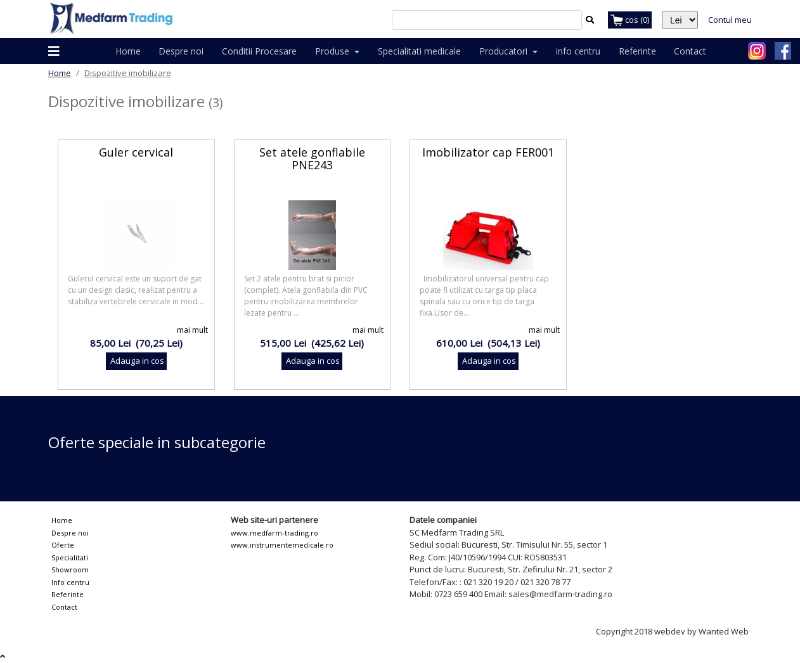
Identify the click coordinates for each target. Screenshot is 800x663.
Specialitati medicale (419, 51)
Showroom (70, 569)
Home (128, 51)
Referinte (637, 51)
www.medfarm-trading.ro (274, 532)
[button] (54, 51)
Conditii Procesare (259, 51)
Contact (690, 51)
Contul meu (730, 19)
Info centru (70, 582)
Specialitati (69, 557)
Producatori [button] (504, 51)
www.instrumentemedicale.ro (282, 545)
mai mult (192, 330)
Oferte (62, 545)
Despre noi (180, 51)
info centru (578, 51)
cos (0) (629, 20)
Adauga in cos (136, 360)
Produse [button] (333, 51)
